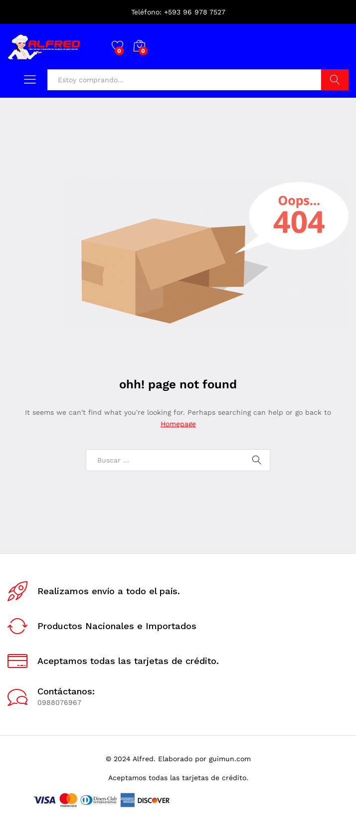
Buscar (335, 79)
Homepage (178, 424)
